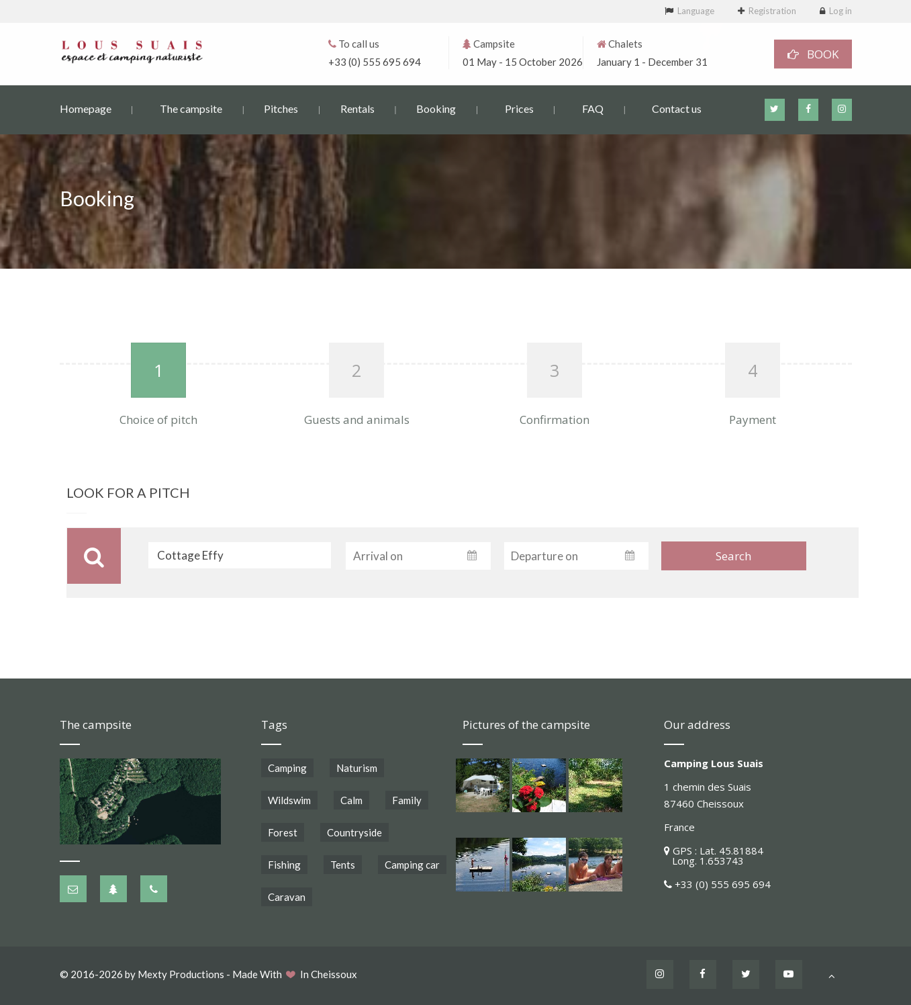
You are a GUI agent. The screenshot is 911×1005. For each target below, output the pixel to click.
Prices (519, 107)
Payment (752, 419)
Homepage (85, 107)
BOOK (812, 53)
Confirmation (554, 419)
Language (695, 10)
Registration (772, 10)
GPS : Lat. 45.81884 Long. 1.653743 (713, 855)
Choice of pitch (158, 419)
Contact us (677, 107)
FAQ (593, 107)
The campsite (191, 107)
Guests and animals (357, 419)
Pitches (281, 107)
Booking (436, 107)
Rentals (357, 107)
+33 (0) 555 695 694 (374, 61)
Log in (840, 10)
